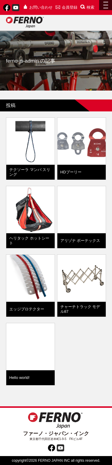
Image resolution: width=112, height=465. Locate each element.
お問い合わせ (38, 7)
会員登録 (66, 7)
